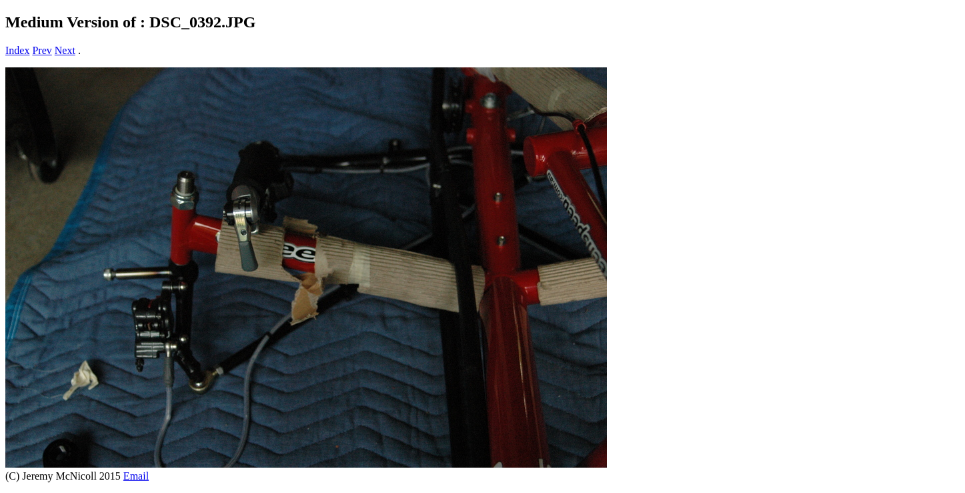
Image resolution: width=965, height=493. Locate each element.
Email (136, 476)
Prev (41, 50)
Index (17, 50)
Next (65, 50)
